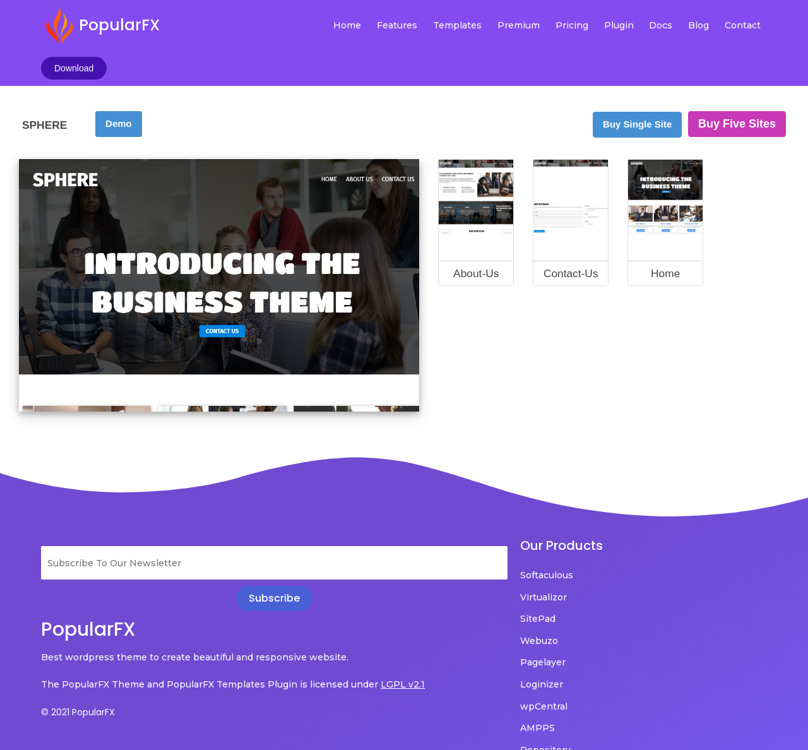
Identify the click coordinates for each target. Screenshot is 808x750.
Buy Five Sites (737, 81)
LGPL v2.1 (63, 659)
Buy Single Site (637, 81)
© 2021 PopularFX (78, 687)
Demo (118, 81)
